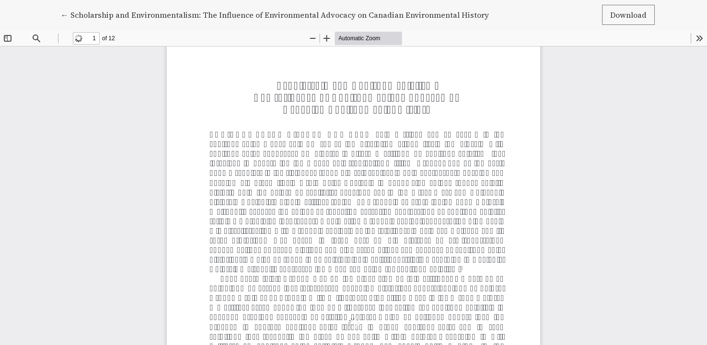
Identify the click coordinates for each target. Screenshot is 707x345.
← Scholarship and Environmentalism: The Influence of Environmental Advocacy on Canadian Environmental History (275, 14)
